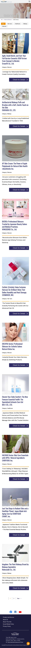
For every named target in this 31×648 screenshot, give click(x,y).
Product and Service (8, 617)
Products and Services (8, 19)
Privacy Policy (7, 626)
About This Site (7, 622)
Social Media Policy (8, 624)
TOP (1, 19)
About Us (5, 619)
